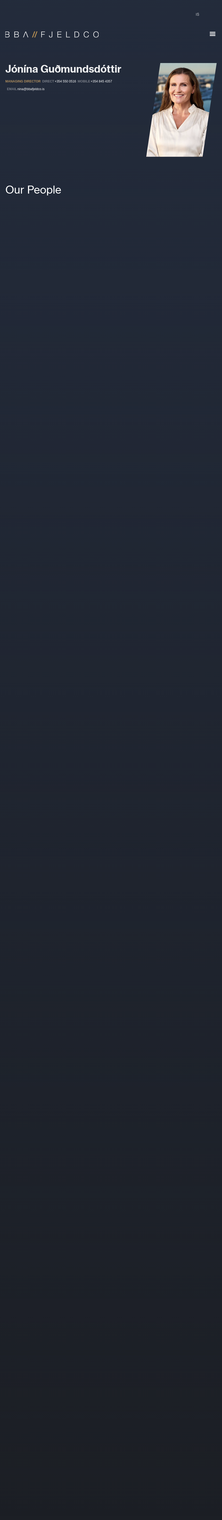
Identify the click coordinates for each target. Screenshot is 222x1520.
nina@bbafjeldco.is (31, 89)
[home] (49, 32)
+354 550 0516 (65, 81)
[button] (212, 34)
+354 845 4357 (101, 81)
